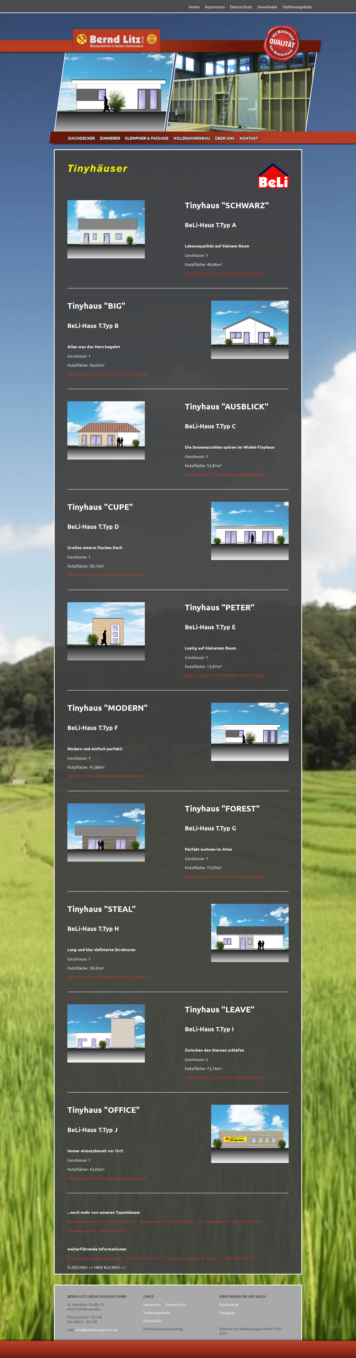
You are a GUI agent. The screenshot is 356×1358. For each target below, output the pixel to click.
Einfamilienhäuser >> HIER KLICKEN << (102, 1221)
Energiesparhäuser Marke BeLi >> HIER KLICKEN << (114, 1258)
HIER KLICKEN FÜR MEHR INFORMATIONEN (225, 273)
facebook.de (229, 1304)
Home (194, 6)
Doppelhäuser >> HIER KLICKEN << (232, 1221)
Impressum (215, 6)
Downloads (267, 6)
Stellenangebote (297, 6)
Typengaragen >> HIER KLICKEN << (99, 1230)
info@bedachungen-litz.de (96, 1329)
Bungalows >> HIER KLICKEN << (169, 1221)
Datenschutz (241, 6)
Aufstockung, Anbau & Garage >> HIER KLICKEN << (210, 1258)
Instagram (227, 1312)
